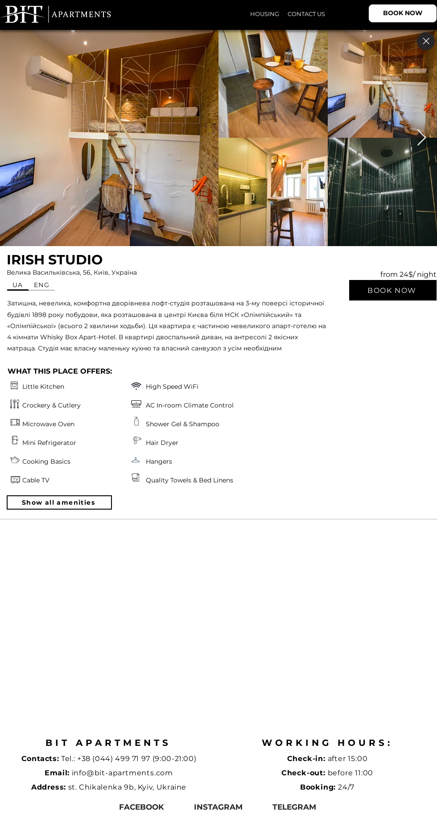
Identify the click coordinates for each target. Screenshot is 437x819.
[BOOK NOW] (403, 13)
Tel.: (69, 758)
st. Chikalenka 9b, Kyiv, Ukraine (127, 787)
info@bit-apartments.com (122, 773)
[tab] (18, 285)
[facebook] (141, 807)
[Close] (426, 41)
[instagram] (218, 807)
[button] (59, 502)
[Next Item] (421, 138)
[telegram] (294, 807)
